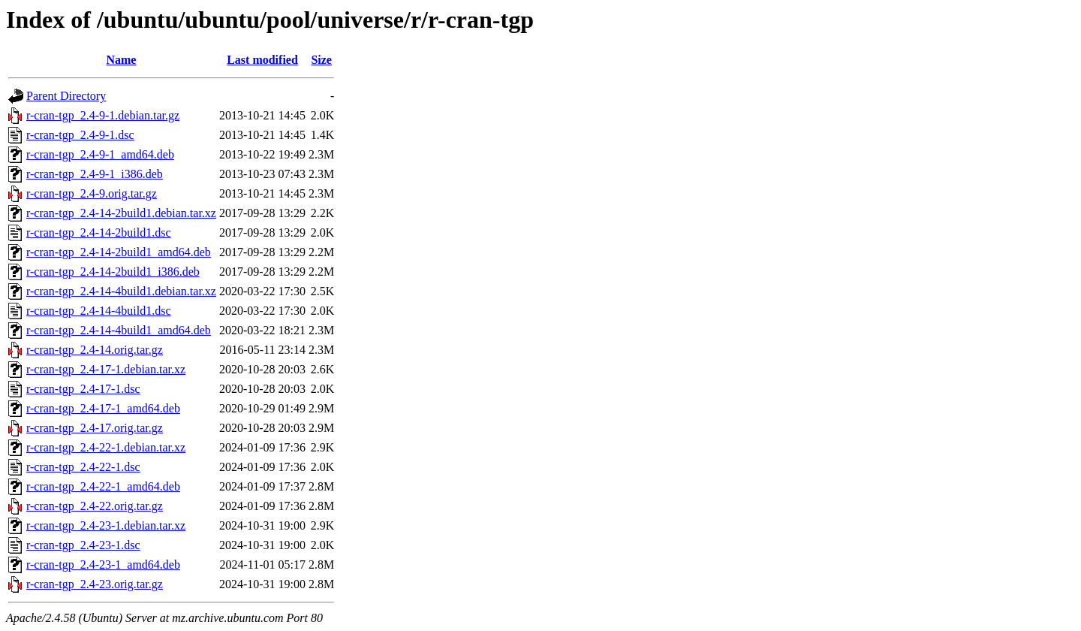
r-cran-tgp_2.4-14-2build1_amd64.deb (118, 252)
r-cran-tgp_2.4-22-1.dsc (83, 466)
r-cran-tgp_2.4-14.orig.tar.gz (94, 349)
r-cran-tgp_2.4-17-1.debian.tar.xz (105, 369)
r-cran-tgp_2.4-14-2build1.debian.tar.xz (121, 213)
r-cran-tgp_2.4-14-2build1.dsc (98, 232)
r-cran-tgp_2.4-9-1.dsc (80, 134)
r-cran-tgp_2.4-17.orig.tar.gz (94, 427)
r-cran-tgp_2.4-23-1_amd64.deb (103, 564)
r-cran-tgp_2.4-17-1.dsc (83, 388)
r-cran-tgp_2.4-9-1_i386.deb (94, 174)
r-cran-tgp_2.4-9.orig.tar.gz (91, 193)
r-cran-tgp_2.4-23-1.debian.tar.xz (105, 525)
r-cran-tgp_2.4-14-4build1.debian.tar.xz (121, 291)
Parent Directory (66, 95)
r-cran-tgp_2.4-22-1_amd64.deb (103, 486)
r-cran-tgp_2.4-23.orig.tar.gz (94, 584)
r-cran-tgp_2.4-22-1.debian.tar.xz (105, 447)
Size (321, 59)
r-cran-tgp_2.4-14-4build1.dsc (98, 310)
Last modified (262, 59)
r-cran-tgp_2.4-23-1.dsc (83, 545)
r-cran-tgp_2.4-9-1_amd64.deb (100, 154)
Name (121, 59)
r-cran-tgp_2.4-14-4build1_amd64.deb (118, 330)
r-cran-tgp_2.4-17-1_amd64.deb (103, 408)
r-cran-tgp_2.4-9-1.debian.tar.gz (102, 115)
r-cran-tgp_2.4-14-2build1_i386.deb (113, 271)
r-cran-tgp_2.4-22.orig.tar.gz (94, 506)
